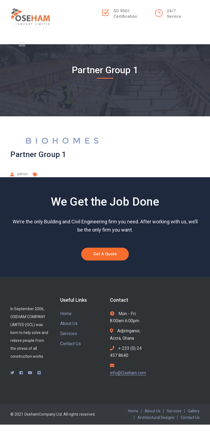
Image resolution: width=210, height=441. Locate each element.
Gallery (194, 411)
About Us (69, 323)
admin (22, 174)
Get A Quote (105, 253)
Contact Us (70, 343)
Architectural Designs (156, 417)
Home (66, 313)
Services (68, 333)
